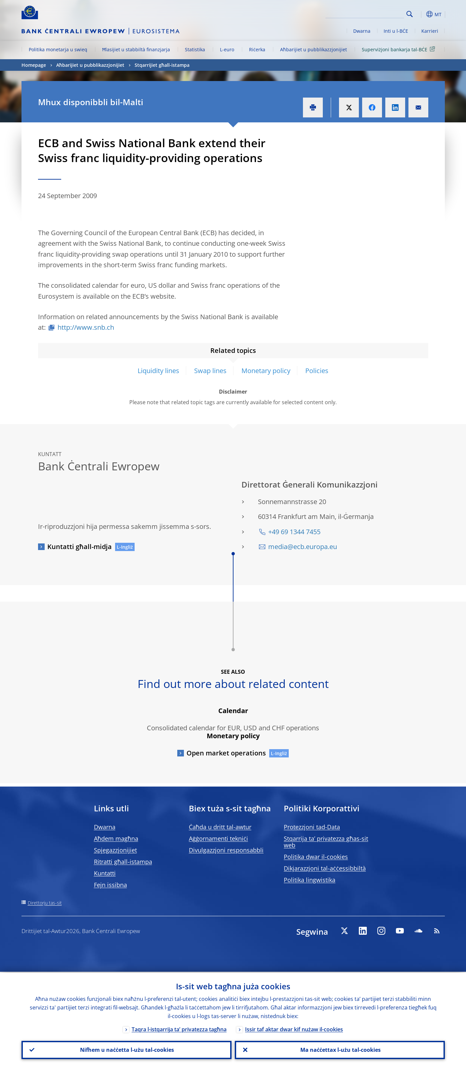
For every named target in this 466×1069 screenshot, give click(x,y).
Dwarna (361, 31)
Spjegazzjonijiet (115, 850)
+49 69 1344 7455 (294, 531)
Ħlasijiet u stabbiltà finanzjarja (136, 49)
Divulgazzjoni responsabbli (226, 850)
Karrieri (429, 31)
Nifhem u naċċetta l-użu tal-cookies (126, 1049)
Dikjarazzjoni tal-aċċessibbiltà (325, 868)
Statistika (195, 49)
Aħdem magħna (116, 838)
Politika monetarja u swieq (58, 49)
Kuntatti (105, 873)
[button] (422, 14)
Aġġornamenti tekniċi (218, 838)
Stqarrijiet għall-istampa (162, 65)
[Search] (371, 13)
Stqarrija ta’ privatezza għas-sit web (326, 841)
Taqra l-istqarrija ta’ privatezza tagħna (179, 1028)
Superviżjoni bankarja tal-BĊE (399, 49)
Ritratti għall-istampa (123, 862)
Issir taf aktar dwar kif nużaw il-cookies (294, 1028)
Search (409, 14)
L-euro (227, 49)
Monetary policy (265, 370)
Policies (316, 370)
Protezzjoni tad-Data (312, 827)
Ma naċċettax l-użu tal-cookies (340, 1049)
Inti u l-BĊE (396, 31)
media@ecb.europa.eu (302, 546)
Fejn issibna (110, 885)
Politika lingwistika (309, 880)
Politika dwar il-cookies (316, 857)
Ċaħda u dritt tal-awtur (220, 827)
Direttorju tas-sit (45, 903)
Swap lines (210, 370)
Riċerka (257, 49)
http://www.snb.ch (86, 327)
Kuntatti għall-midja (79, 546)
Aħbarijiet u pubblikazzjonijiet (313, 49)
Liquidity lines (158, 370)
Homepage (33, 65)
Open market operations (226, 752)
